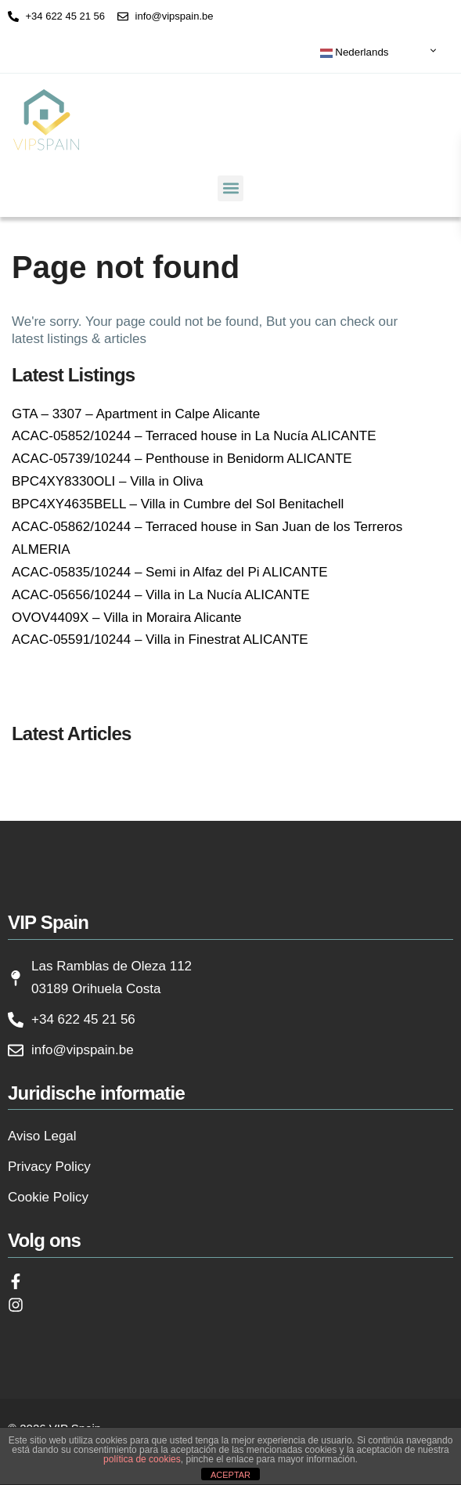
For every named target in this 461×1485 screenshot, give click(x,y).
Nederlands (354, 52)
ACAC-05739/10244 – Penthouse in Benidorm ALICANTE (182, 458)
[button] (230, 188)
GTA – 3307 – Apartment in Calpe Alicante (136, 413)
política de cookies (142, 1459)
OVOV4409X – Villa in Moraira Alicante (127, 617)
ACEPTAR (230, 1475)
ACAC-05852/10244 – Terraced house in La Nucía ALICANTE (194, 435)
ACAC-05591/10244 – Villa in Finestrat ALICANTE (160, 639)
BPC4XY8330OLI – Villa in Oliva (107, 481)
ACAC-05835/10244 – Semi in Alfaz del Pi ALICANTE (170, 572)
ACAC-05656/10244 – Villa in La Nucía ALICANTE (161, 594)
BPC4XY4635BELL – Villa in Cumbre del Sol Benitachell (178, 504)
